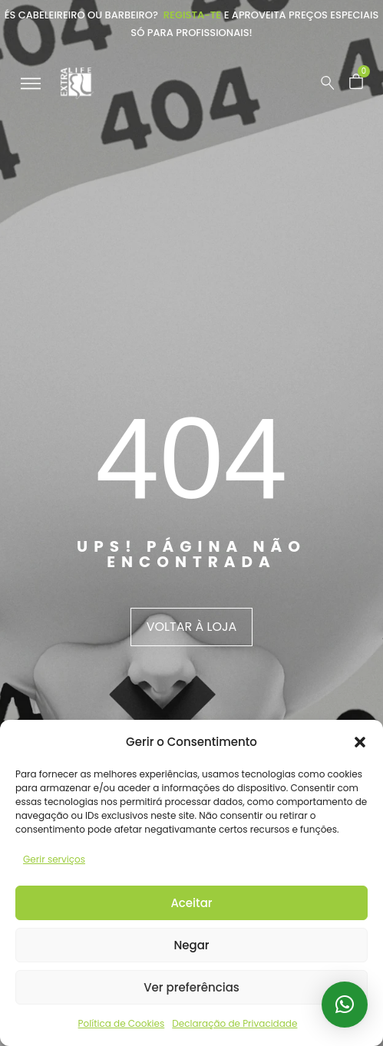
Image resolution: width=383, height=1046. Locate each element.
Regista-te (192, 15)
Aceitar (191, 903)
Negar (191, 945)
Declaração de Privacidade (234, 1023)
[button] (360, 742)
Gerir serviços (54, 859)
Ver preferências (191, 987)
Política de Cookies (121, 1023)
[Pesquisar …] (327, 83)
